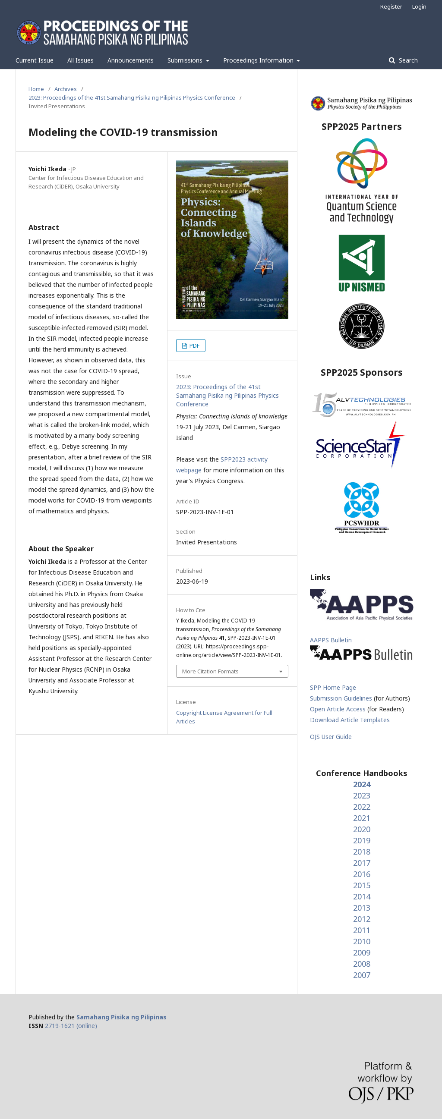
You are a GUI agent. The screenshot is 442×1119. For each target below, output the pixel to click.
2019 (361, 840)
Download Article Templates (350, 720)
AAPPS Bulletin (331, 640)
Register (391, 6)
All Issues (80, 60)
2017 (361, 863)
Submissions (185, 60)
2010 (361, 941)
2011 (361, 930)
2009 (361, 952)
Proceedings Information (259, 60)
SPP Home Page (333, 687)
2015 (361, 885)
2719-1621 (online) (71, 1026)
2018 (361, 851)
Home (36, 89)
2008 (361, 964)
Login (419, 6)
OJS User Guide (331, 736)
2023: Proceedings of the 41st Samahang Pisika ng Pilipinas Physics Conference (131, 97)
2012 (361, 919)
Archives (65, 89)
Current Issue (35, 60)
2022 (361, 807)
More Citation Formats (210, 671)
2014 (361, 896)
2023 (361, 795)
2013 (361, 907)
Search (407, 60)
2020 (361, 829)
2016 (361, 874)
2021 (361, 818)
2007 (361, 975)
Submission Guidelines (342, 698)
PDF (193, 345)
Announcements (130, 60)
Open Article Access (338, 709)
